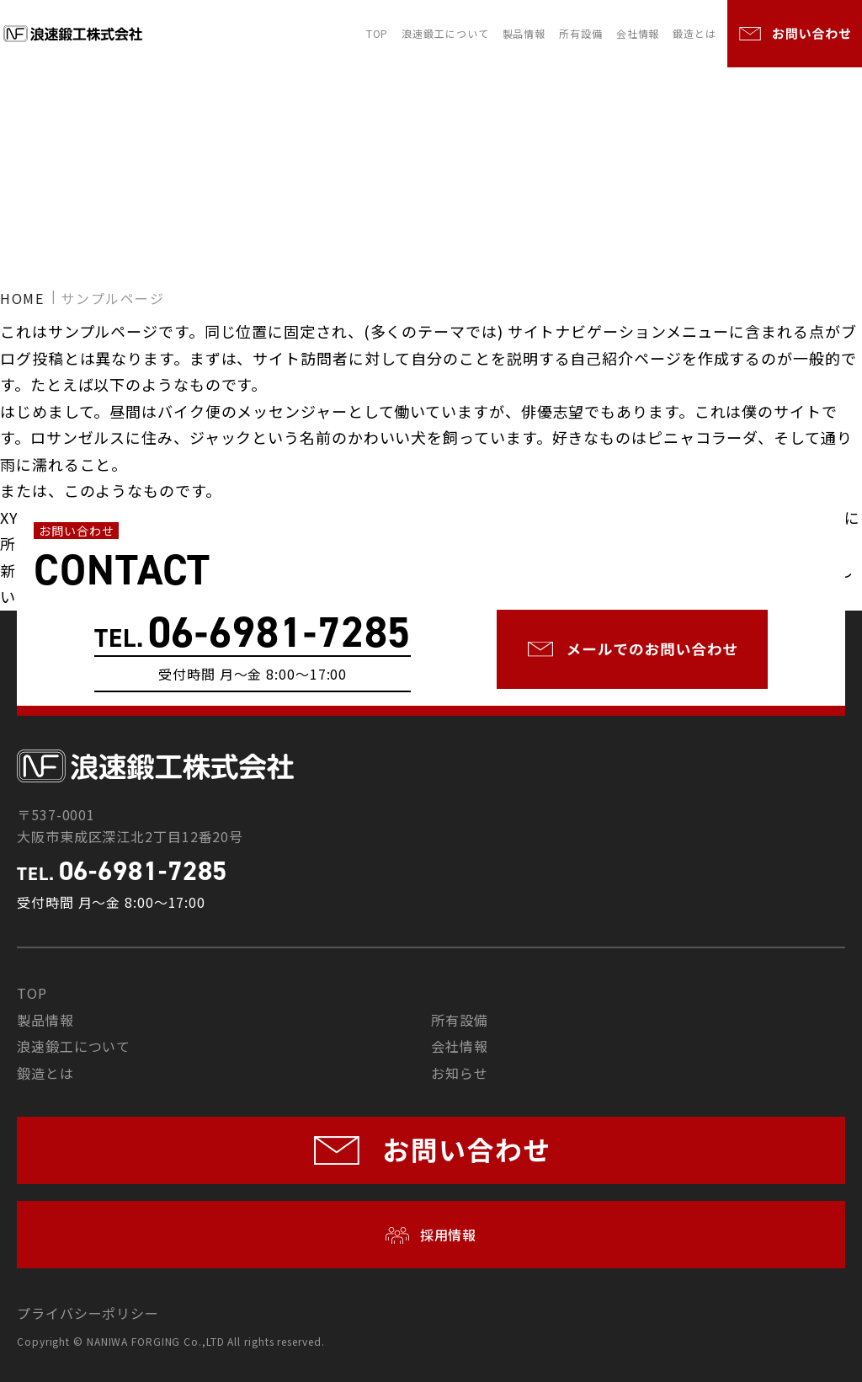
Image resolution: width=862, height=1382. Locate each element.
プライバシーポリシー (88, 1313)
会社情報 (638, 33)
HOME (22, 298)
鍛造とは (694, 33)
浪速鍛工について (445, 33)
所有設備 (581, 33)
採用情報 (446, 1235)
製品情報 (524, 33)
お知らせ (459, 1073)
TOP (377, 33)
